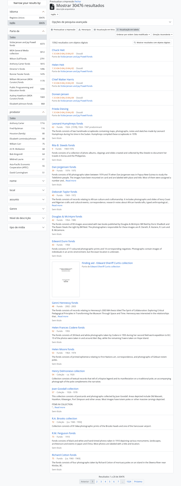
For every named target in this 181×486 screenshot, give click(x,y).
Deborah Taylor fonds (64, 191)
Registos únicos (27, 18)
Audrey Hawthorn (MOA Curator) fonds (27, 97)
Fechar (78, 1)
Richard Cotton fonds (64, 454)
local (12, 190)
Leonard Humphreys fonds (67, 123)
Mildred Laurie (27, 160)
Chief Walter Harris (63, 79)
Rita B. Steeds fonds (63, 145)
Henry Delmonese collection (68, 371)
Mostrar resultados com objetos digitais (152, 42)
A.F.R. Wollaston (27, 149)
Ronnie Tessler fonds (27, 75)
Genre (13, 208)
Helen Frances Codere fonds (68, 327)
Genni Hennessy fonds (65, 302)
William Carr (27, 144)
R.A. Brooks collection (64, 418)
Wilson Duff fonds (27, 59)
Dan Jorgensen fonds (64, 167)
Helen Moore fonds (63, 349)
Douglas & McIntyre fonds (67, 216)
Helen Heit (58, 64)
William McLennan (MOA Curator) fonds (27, 81)
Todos (13, 37)
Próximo (138, 481)
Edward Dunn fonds (63, 241)
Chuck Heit (58, 50)
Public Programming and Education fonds (27, 89)
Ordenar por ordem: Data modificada (132, 34)
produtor (15, 112)
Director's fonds (27, 69)
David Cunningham (27, 173)
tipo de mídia (17, 227)
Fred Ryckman (27, 129)
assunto (14, 199)
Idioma (14, 11)
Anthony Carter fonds (27, 64)
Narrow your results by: (27, 3)
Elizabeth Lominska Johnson (27, 139)
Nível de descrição (20, 218)
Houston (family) (27, 134)
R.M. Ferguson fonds (64, 433)
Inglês (27, 23)
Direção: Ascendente (162, 34)
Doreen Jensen (60, 94)
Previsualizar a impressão (63, 29)
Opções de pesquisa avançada (69, 22)
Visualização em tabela (128, 29)
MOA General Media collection (27, 52)
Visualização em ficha (104, 29)
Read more (71, 180)
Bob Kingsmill (27, 155)
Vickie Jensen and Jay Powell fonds (27, 44)
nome (13, 181)
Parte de (14, 31)
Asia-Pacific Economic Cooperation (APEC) (27, 166)
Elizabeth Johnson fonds (27, 104)
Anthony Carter (27, 124)
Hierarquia (85, 29)
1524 (129, 481)
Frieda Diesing (60, 108)
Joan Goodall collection (65, 388)
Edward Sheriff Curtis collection (105, 266)
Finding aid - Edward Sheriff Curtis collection (107, 263)
